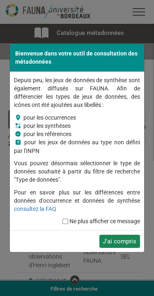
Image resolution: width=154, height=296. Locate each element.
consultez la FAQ (35, 209)
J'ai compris (119, 241)
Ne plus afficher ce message (104, 221)
